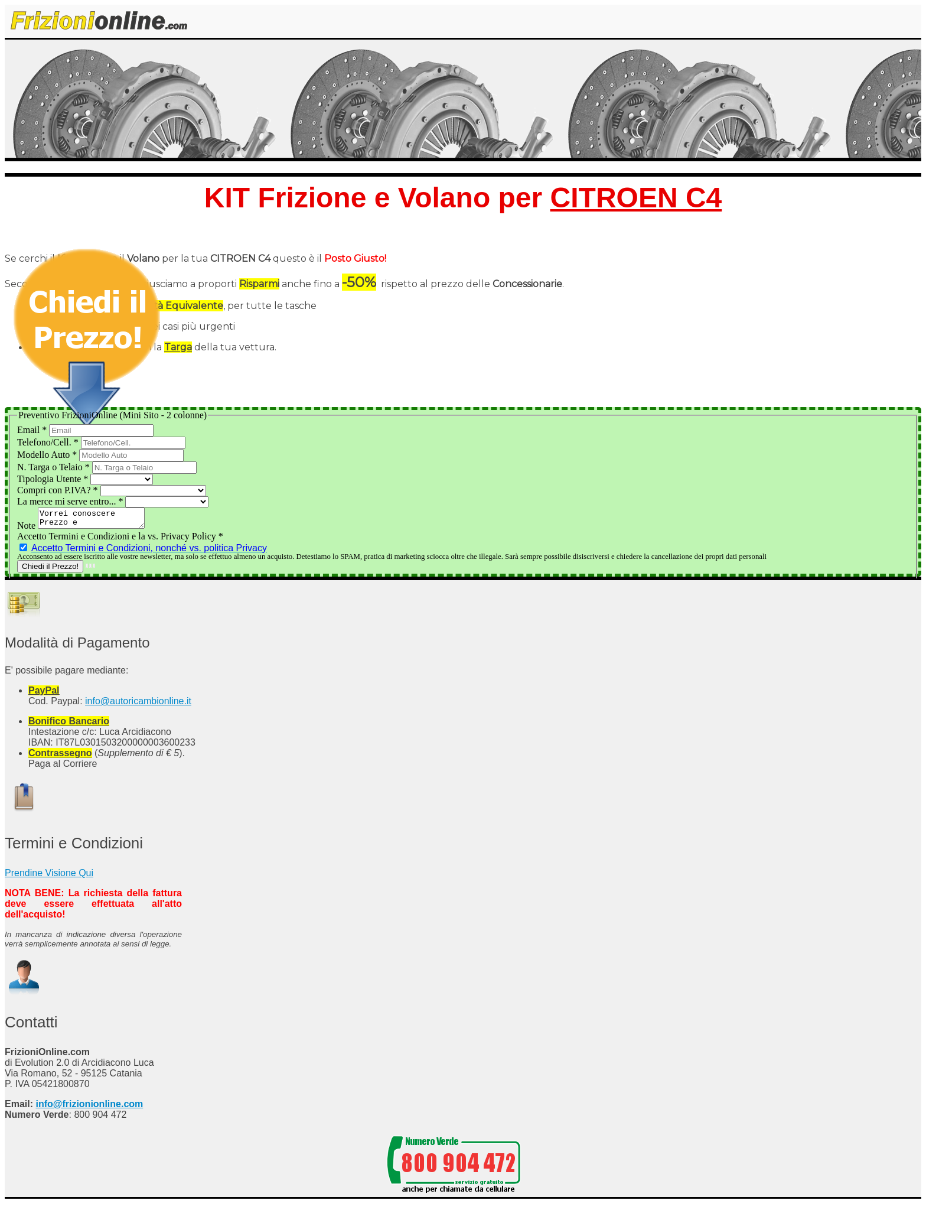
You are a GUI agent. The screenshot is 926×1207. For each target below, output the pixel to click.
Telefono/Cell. (49, 442)
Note (27, 529)
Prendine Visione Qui (49, 876)
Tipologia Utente (53, 479)
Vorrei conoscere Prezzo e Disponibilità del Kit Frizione (97, 519)
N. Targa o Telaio (54, 467)
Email (33, 430)
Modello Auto (48, 455)
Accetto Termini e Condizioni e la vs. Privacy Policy (120, 540)
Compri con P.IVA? (58, 490)
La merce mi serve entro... (71, 501)
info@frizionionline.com (89, 1107)
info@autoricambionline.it (138, 705)
